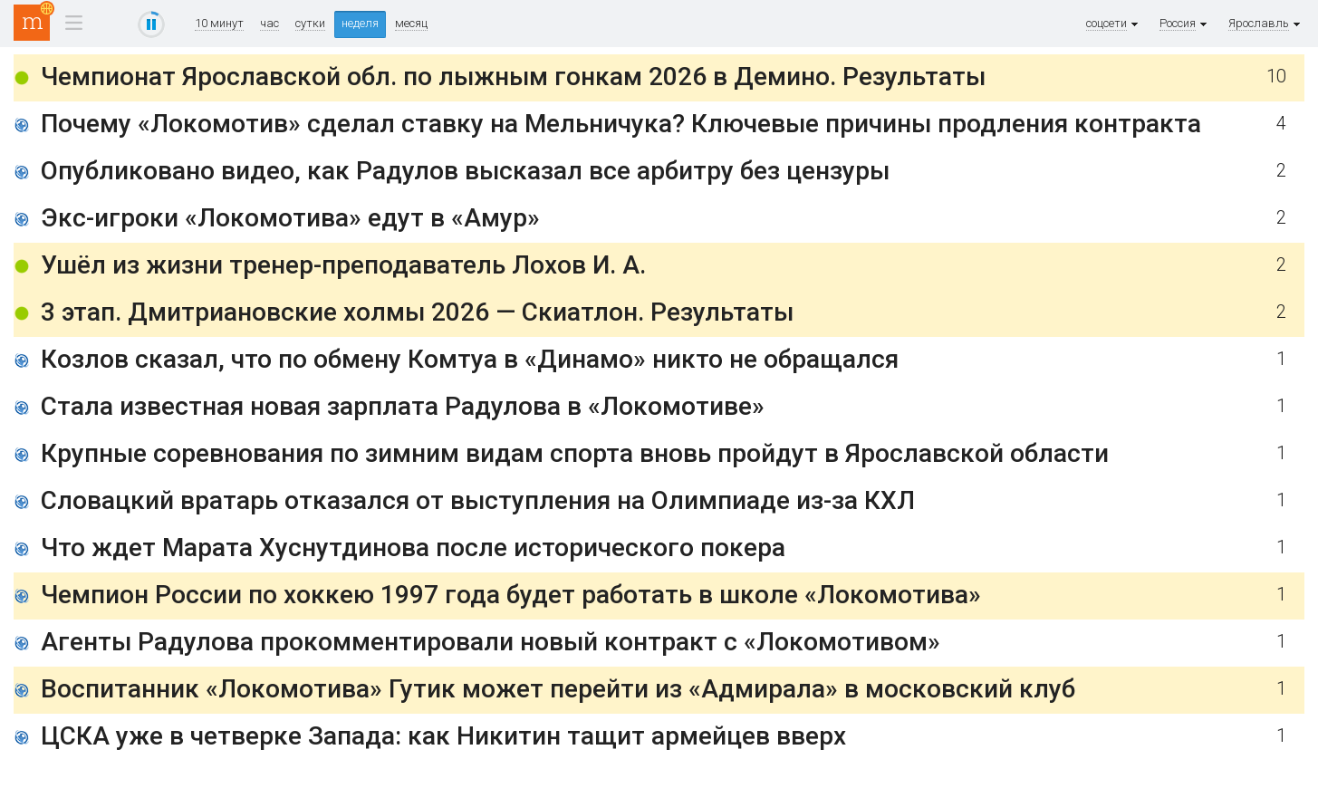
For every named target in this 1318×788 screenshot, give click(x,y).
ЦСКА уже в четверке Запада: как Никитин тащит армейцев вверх (443, 736)
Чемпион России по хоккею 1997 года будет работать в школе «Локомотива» (511, 595)
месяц (411, 23)
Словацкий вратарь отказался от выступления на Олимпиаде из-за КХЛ (478, 500)
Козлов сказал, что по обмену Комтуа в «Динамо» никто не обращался (470, 359)
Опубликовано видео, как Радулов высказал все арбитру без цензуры (465, 171)
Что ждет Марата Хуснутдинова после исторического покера (413, 547)
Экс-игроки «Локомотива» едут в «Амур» (290, 218)
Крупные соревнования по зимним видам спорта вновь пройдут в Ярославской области (575, 453)
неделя (360, 23)
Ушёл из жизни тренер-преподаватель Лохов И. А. (343, 265)
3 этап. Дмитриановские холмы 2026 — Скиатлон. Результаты (417, 312)
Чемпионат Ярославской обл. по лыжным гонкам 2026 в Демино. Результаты (513, 76)
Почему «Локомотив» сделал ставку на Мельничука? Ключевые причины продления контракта (621, 124)
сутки (310, 23)
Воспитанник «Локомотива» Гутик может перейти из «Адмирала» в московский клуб (558, 689)
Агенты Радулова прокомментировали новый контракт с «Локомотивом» (490, 642)
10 (1276, 76)
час (269, 23)
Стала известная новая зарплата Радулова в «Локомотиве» (403, 406)
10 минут (219, 23)
